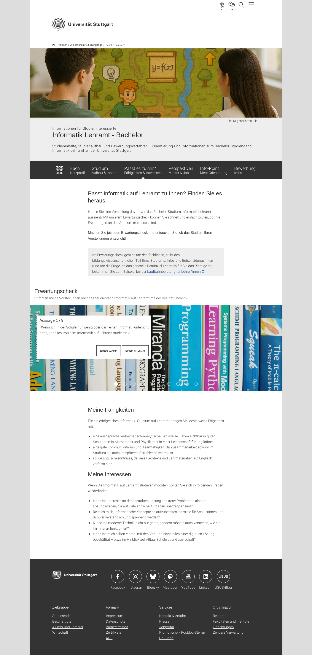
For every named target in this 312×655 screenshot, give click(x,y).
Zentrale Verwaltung (228, 629)
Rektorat (219, 612)
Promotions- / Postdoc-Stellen (182, 629)
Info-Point (213, 167)
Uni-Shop (166, 635)
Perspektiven (181, 167)
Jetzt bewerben (196, 25)
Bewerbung (245, 167)
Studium (60, 43)
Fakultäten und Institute (231, 618)
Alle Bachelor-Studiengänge (84, 43)
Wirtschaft (60, 629)
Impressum (114, 612)
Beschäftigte (61, 618)
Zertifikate (113, 629)
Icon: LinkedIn (205, 573)
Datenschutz (115, 618)
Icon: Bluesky (152, 573)
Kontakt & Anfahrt (172, 612)
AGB (109, 635)
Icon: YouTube (188, 573)
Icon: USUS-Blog (223, 573)
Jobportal (166, 624)
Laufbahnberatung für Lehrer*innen (174, 268)
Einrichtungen (223, 624)
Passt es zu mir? (143, 169)
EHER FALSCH (135, 347)
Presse (164, 618)
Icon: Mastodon (170, 573)
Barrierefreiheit (117, 624)
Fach (77, 167)
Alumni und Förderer (67, 624)
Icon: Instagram (135, 573)
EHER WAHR (108, 347)
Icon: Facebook (117, 573)
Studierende (61, 612)
